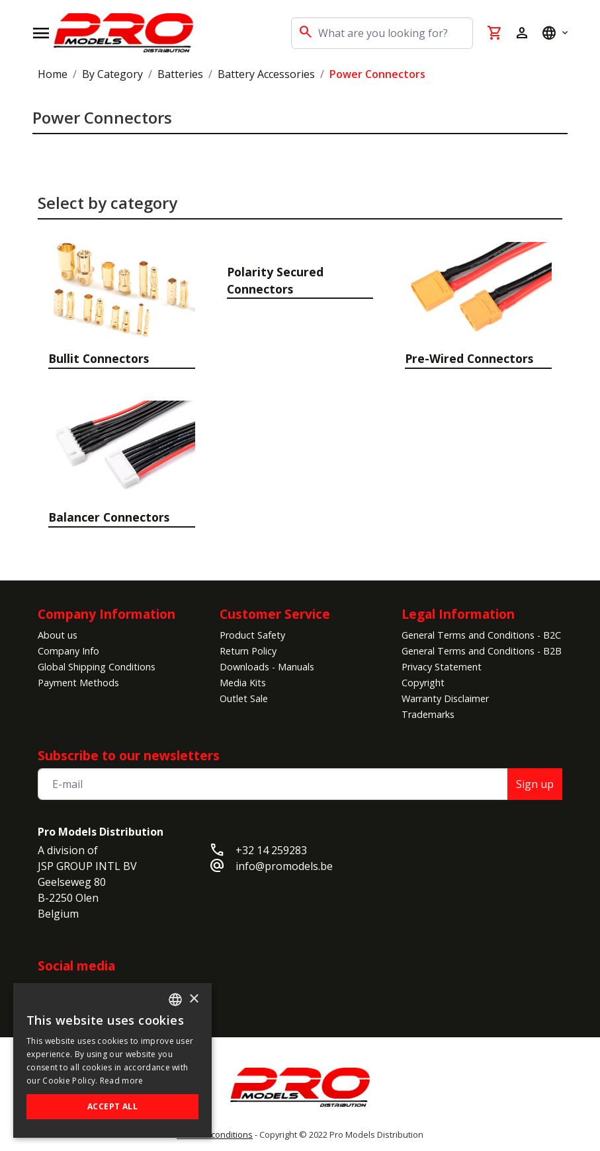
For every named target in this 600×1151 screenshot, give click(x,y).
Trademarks (428, 714)
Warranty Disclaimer (445, 698)
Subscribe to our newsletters (129, 755)
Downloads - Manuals (267, 666)
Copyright (423, 682)
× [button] (193, 999)
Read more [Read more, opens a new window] (122, 1080)
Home (52, 74)
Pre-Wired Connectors (469, 358)
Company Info (68, 651)
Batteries (180, 74)
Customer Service (275, 614)
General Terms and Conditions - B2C (481, 635)
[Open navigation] (41, 33)
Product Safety (252, 635)
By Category (112, 74)
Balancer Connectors (108, 517)
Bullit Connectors (98, 358)
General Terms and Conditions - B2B (482, 651)
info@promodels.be (284, 866)
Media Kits (243, 682)
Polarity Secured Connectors (275, 280)
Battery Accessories (266, 74)
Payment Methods (78, 682)
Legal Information (458, 614)
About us (57, 635)
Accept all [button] (112, 1106)
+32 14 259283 (271, 850)
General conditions (215, 1134)
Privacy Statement (442, 666)
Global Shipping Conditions (96, 666)
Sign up (535, 784)
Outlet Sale (244, 698)
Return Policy (248, 651)
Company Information (106, 614)
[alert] (112, 1060)
